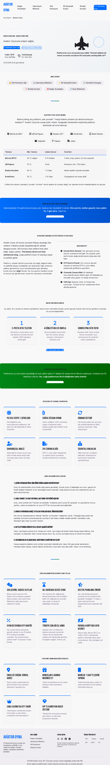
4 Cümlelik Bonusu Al (55, 216)
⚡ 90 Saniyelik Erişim (67, 83)
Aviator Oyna (8, 7)
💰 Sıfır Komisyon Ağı (17, 83)
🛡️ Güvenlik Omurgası (92, 83)
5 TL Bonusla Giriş (99, 7)
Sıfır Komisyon (54, 7)
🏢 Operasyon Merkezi (42, 83)
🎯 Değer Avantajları (55, 89)
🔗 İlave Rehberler (77, 89)
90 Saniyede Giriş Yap (55, 350)
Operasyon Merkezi (37, 7)
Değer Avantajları (21, 7)
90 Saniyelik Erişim (68, 7)
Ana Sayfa (7, 18)
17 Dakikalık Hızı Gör (55, 382)
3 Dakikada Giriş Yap (11, 47)
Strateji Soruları (83, 7)
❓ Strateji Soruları (32, 89)
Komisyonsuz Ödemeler (31, 48)
